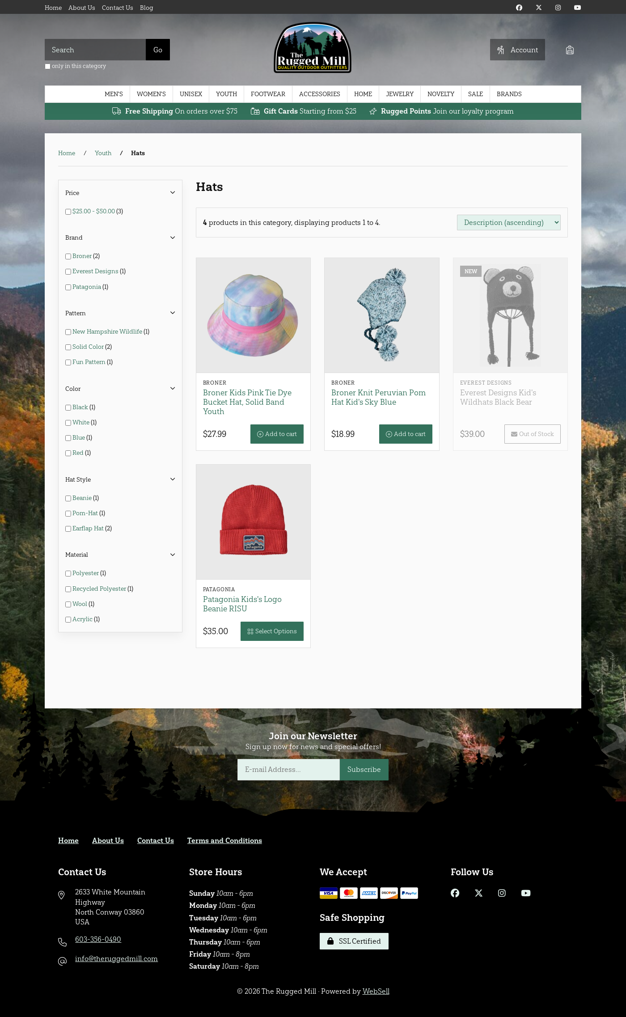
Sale (475, 94)
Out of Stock (532, 434)
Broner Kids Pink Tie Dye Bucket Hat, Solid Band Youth (247, 402)
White (81, 422)
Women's (151, 94)
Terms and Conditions (224, 840)
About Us (81, 8)
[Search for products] (95, 49)
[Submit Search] (158, 49)
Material (120, 555)
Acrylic (83, 619)
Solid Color (88, 347)
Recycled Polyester (99, 589)
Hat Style (120, 479)
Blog (146, 8)
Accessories (319, 94)
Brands (509, 94)
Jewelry (400, 94)
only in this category (75, 66)
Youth (226, 94)
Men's (114, 94)
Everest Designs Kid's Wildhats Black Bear (498, 397)
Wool (80, 604)
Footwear (268, 94)
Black (80, 407)
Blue (79, 437)
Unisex (191, 94)
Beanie (82, 498)
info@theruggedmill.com (116, 958)
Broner (82, 256)
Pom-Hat (85, 513)
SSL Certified (354, 941)
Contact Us (117, 8)
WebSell (376, 991)
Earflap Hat (88, 528)
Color (120, 389)
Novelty (440, 94)
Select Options (272, 631)
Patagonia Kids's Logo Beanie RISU (242, 604)
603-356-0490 (98, 939)
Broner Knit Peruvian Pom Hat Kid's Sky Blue (378, 397)
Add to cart (277, 434)
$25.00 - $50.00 (94, 211)
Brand (120, 238)
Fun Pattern (89, 362)
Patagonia (87, 287)
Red (78, 453)
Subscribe (364, 769)
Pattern (120, 313)
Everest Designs (96, 271)
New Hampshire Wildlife (108, 331)
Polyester (86, 573)
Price (120, 193)
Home (53, 8)
